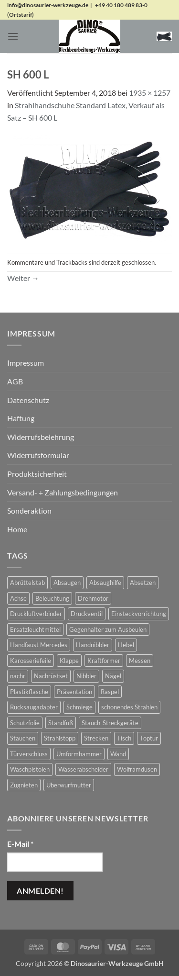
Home (17, 529)
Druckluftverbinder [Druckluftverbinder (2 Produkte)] (36, 613)
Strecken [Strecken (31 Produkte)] (96, 738)
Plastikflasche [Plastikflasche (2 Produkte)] (29, 692)
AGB (15, 381)
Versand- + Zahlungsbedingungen (62, 492)
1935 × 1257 (149, 92)
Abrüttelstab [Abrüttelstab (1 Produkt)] (27, 582)
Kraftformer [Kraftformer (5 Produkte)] (103, 660)
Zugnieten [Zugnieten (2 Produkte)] (24, 785)
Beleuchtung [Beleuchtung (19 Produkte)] (52, 598)
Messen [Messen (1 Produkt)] (139, 660)
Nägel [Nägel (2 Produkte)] (113, 676)
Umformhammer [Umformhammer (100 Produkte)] (79, 754)
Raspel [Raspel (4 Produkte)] (110, 692)
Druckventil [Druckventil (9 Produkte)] (87, 613)
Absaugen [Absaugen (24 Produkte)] (67, 582)
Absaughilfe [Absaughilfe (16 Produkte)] (105, 582)
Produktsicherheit (37, 473)
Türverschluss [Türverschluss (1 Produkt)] (29, 754)
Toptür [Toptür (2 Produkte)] (149, 738)
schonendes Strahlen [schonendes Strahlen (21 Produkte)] (129, 707)
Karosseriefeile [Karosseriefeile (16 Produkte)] (30, 660)
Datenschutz (28, 399)
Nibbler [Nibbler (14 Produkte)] (86, 676)
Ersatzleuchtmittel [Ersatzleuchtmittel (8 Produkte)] (35, 629)
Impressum (25, 362)
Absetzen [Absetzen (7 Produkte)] (143, 582)
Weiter (23, 277)
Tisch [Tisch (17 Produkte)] (124, 738)
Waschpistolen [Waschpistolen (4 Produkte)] (30, 769)
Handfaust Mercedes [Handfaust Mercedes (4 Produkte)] (38, 645)
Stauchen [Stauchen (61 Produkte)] (22, 738)
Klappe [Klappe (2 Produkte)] (69, 660)
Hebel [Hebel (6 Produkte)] (126, 645)
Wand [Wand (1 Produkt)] (118, 754)
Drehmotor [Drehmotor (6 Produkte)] (93, 598)
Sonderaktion (29, 510)
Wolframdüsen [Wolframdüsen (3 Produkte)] (137, 769)
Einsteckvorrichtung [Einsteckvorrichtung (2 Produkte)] (138, 613)
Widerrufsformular (38, 455)
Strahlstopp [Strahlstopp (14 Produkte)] (59, 738)
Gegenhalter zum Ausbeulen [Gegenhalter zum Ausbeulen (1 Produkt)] (108, 629)
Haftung (20, 418)
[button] (13, 36)
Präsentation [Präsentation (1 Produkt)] (74, 692)
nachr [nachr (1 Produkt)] (17, 676)
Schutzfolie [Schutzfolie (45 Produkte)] (25, 723)
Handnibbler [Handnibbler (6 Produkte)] (92, 645)
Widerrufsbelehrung (40, 436)
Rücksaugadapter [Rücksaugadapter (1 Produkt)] (34, 707)
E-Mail (20, 843)
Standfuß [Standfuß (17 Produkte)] (60, 723)
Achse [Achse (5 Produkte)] (18, 598)
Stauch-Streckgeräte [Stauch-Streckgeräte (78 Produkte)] (110, 723)
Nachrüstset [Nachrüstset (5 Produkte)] (51, 676)
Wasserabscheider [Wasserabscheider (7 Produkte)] (83, 769)
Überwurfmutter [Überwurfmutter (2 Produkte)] (68, 785)
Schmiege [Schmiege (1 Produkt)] (79, 707)
